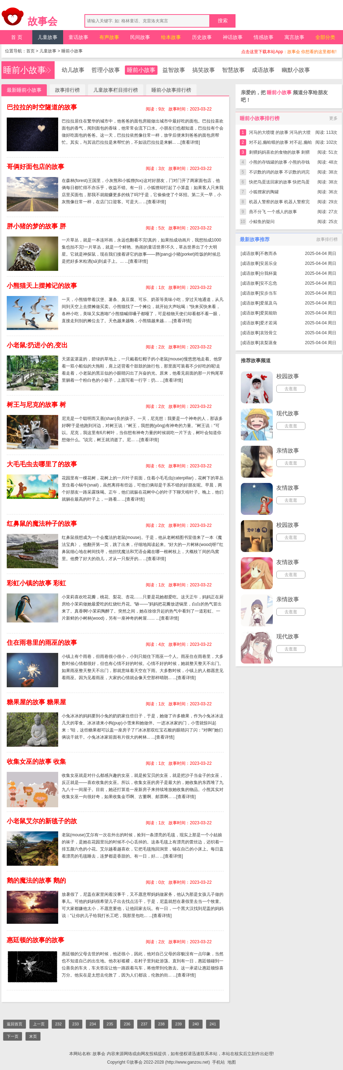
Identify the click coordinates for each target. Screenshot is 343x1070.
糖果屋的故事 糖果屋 (36, 702)
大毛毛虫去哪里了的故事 (42, 464)
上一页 (39, 1024)
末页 (33, 1036)
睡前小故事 (72, 51)
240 (195, 1024)
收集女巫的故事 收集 (36, 761)
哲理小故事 (106, 70)
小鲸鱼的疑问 (262, 221)
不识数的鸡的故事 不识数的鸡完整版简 (279, 173)
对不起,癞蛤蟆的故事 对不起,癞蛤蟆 (280, 143)
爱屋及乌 (268, 303)
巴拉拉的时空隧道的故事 (42, 107)
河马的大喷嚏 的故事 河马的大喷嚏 (280, 133)
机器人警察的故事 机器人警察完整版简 (279, 203)
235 (110, 1024)
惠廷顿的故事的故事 (35, 940)
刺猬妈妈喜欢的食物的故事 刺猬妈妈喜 (279, 153)
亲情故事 (287, 451)
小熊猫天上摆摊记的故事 (42, 285)
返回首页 (14, 1024)
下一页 (12, 1036)
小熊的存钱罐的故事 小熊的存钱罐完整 (279, 163)
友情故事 (287, 488)
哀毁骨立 (268, 332)
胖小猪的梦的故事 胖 (36, 226)
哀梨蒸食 (268, 342)
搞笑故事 (203, 70)
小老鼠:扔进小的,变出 (37, 345)
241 (213, 1024)
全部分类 (325, 37)
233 (75, 1024)
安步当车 (268, 293)
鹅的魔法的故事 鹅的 (36, 880)
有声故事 (109, 37)
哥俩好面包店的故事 (35, 166)
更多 (333, 118)
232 (58, 1024)
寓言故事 (294, 37)
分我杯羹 (268, 273)
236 (127, 1024)
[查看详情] (190, 142)
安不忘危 (268, 283)
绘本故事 (171, 37)
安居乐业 (268, 263)
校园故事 (287, 376)
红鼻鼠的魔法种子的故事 (42, 523)
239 (178, 1024)
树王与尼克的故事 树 (36, 404)
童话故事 (78, 37)
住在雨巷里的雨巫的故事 (42, 642)
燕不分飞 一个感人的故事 (273, 211)
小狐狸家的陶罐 (264, 191)
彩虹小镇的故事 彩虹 (36, 583)
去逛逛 (290, 388)
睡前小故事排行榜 (171, 90)
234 (92, 1024)
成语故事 (263, 70)
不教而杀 (268, 253)
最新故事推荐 (255, 239)
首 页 (16, 37)
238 (161, 1024)
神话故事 (233, 37)
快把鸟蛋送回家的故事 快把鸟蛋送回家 (279, 183)
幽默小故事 (296, 70)
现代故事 (287, 413)
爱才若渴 (268, 322)
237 (144, 1024)
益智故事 (173, 70)
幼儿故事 (73, 70)
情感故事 (263, 37)
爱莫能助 (268, 313)
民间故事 (140, 37)
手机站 (218, 1062)
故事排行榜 (67, 90)
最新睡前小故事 (24, 90)
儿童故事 (47, 37)
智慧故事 (233, 70)
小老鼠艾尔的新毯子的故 (42, 821)
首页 (30, 51)
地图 (231, 1062)
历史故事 (202, 37)
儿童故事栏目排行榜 (115, 90)
